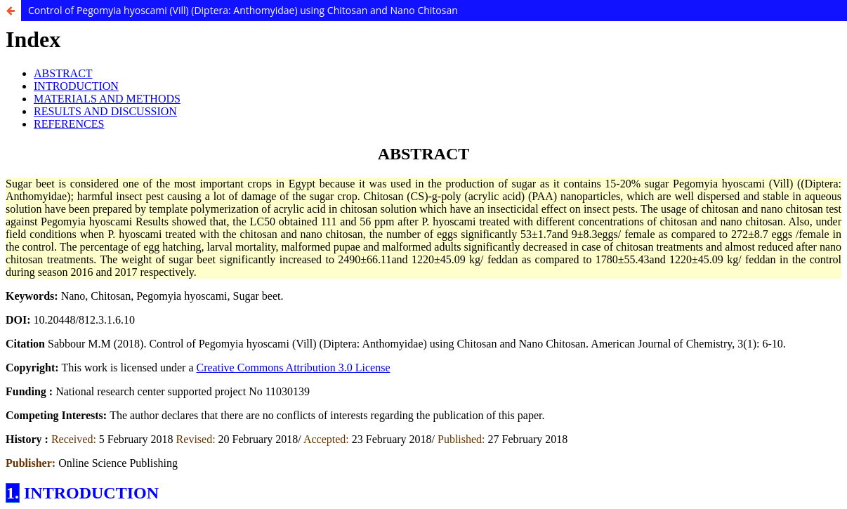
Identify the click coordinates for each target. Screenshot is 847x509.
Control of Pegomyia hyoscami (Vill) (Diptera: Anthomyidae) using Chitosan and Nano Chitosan (243, 10)
